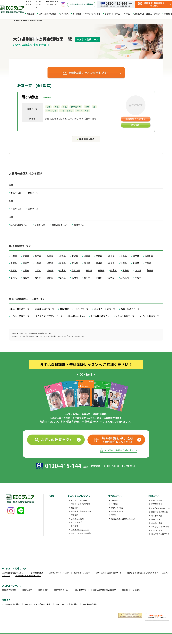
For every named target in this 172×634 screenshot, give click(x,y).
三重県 (148, 263)
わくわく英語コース (149, 316)
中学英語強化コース (44, 309)
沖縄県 (138, 277)
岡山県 (113, 270)
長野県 (50, 263)
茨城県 (99, 256)
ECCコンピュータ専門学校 (67, 604)
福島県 (87, 256)
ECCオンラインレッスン (59, 572)
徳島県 (150, 270)
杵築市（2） (16, 208)
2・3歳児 (64, 13)
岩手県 (50, 256)
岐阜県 (111, 263)
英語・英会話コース (20, 309)
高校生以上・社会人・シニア (147, 13)
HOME (51, 495)
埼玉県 (136, 256)
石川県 (87, 263)
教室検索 (31, 13)
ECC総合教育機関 (9, 590)
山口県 (138, 270)
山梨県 (38, 263)
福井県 (99, 263)
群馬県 (123, 256)
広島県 (126, 270)
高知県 (38, 277)
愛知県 (136, 263)
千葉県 (14, 263)
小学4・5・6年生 (112, 13)
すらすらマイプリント (160, 526)
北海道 (14, 256)
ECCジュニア (26, 590)
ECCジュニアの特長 (47, 13)
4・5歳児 (77, 13)
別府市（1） (79, 224)
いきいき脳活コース (124, 316)
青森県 (26, 256)
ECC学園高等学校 (90, 604)
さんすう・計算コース (104, 309)
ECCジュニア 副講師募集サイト (109, 572)
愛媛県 (26, 277)
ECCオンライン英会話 (131, 590)
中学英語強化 (156, 504)
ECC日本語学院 (79, 590)
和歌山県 (76, 270)
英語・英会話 (156, 500)
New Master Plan (76, 316)
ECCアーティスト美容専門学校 (38, 604)
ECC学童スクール (61, 590)
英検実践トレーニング (160, 508)
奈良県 (62, 270)
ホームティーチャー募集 (81, 533)
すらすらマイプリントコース (48, 316)
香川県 (14, 277)
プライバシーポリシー (80, 529)
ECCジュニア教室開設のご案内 (104, 590)
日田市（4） (40, 224)
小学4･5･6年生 (117, 511)
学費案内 (74, 515)
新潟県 (62, 263)
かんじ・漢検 (156, 523)
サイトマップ (76, 522)
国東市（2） (34, 208)
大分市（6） (34, 192)
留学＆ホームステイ (82, 572)
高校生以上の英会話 (159, 512)
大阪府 (38, 270)
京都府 (26, 270)
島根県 (101, 270)
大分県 (99, 277)
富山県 (75, 263)
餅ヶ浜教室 (30, 96)
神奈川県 (149, 256)
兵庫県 (50, 270)
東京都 (26, 263)
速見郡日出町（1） (20, 224)
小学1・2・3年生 (92, 13)
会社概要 (74, 526)
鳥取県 (89, 270)
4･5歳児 (114, 504)
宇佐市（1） (16, 192)
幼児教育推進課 (37, 572)
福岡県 (50, 277)
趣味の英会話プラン (100, 316)
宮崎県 (111, 277)
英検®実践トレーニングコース (74, 309)
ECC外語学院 (42, 590)
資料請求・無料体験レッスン (83, 511)
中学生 (127, 13)
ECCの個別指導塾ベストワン (13, 572)
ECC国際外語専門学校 (11, 604)
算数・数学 (155, 519)
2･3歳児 (114, 500)
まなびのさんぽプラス (160, 534)
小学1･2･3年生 (117, 507)
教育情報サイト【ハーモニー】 (28, 575)
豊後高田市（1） (60, 224)
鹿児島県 (124, 277)
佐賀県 (62, 277)
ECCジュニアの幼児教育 (81, 504)
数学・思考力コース (130, 309)
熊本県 (87, 277)
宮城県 (75, 256)
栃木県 (111, 256)
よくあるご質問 (38, 4)
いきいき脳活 (156, 530)
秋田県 (38, 256)
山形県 (62, 256)
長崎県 (75, 277)
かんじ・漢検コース (20, 316)
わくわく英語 (156, 515)
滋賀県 (14, 270)
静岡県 (123, 263)
